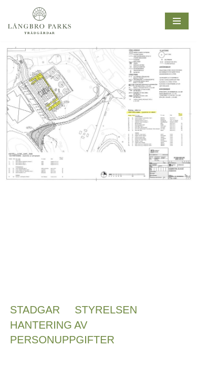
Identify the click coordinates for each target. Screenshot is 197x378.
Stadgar (35, 310)
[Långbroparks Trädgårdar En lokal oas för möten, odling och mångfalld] (39, 20)
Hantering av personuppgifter (62, 332)
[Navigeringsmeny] (176, 21)
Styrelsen (106, 310)
